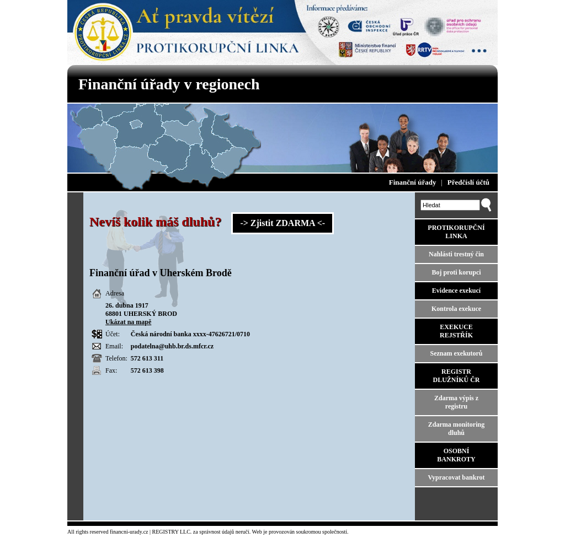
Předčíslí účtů (468, 182)
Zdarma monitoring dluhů (456, 429)
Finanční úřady (412, 182)
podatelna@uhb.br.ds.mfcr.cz (172, 346)
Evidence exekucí (456, 290)
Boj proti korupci (456, 272)
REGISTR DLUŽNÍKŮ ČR (456, 376)
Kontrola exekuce (456, 309)
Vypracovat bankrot (456, 477)
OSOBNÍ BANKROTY (456, 455)
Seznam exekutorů (456, 353)
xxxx (199, 334)
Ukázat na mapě (128, 322)
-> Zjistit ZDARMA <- (282, 223)
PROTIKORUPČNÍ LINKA (456, 232)
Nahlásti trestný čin (456, 254)
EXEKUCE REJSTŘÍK (456, 331)
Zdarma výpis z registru (456, 402)
